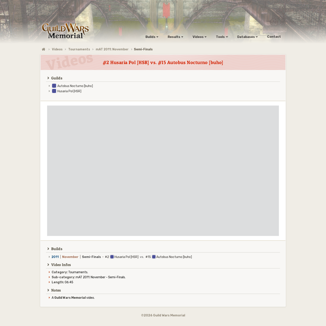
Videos (57, 49)
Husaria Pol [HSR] (69, 91)
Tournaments (79, 49)
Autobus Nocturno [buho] (75, 86)
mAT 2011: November (112, 49)
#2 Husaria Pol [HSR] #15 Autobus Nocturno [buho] (121, 257)
